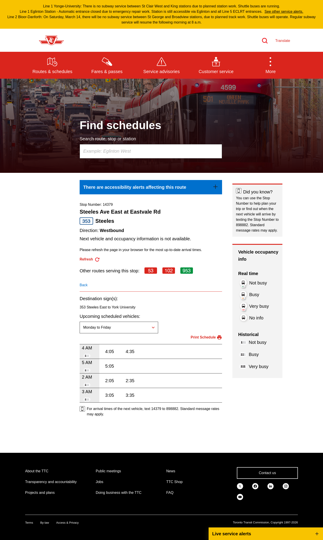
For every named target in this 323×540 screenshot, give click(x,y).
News (170, 471)
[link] (151, 187)
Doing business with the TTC (119, 492)
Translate (282, 41)
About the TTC (36, 471)
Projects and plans (40, 492)
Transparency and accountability (51, 482)
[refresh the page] (90, 259)
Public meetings (108, 471)
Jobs (99, 482)
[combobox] (151, 151)
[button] (270, 65)
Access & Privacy (67, 522)
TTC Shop (174, 482)
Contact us (267, 473)
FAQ (169, 492)
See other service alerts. (283, 11)
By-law (44, 522)
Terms (29, 522)
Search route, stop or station (108, 138)
